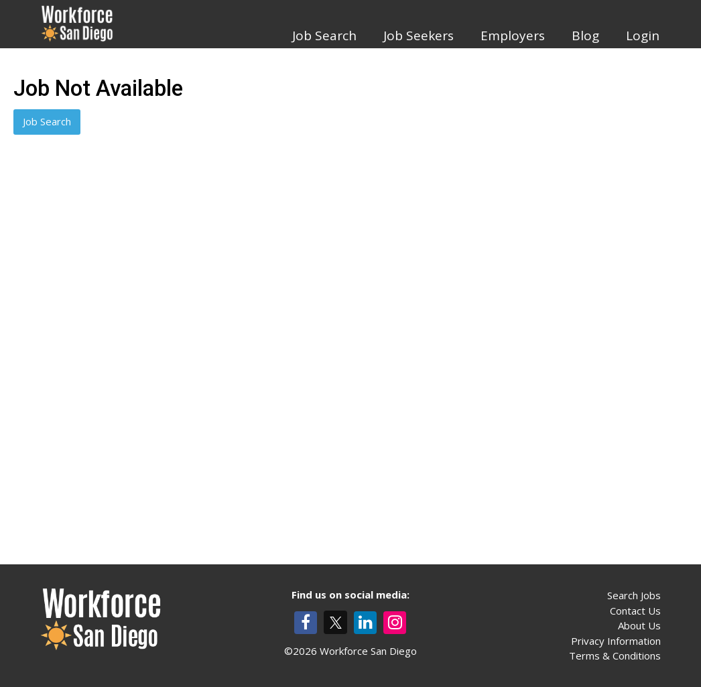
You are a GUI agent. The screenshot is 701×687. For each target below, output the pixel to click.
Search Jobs (634, 595)
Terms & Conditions (615, 655)
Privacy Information (616, 640)
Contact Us (635, 610)
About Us (639, 625)
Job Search (324, 35)
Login (642, 35)
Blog (585, 35)
